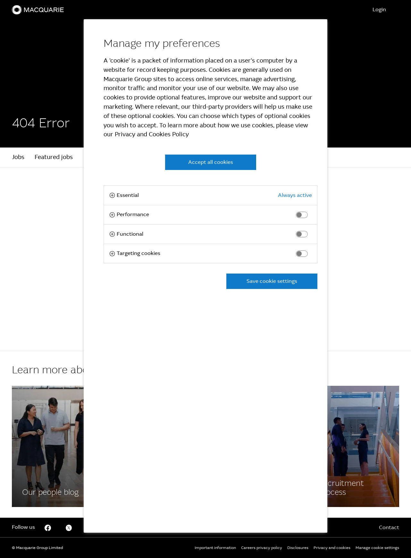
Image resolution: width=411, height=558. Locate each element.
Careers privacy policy (261, 547)
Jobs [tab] (18, 157)
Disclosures (297, 547)
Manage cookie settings (377, 547)
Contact (389, 527)
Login (379, 9)
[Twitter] (69, 527)
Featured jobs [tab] (54, 157)
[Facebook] (57, 446)
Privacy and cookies (332, 547)
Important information (215, 547)
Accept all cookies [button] (210, 162)
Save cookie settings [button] (272, 281)
